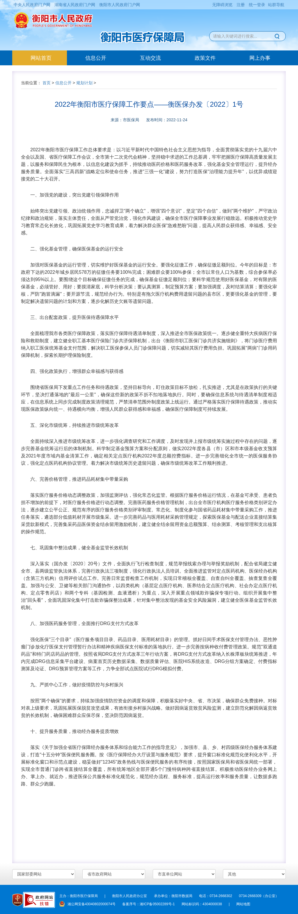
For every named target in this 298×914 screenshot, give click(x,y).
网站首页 (49, 58)
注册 (241, 4)
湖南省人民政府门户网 (74, 4)
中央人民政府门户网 (32, 4)
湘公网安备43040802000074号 (87, 904)
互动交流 (150, 58)
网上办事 (259, 58)
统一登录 (257, 4)
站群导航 (276, 4)
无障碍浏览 (222, 4)
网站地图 (243, 904)
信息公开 (95, 58)
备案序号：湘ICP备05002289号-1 (148, 904)
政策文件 (205, 58)
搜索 (278, 36)
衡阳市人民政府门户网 (119, 4)
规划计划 (84, 82)
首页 (46, 82)
